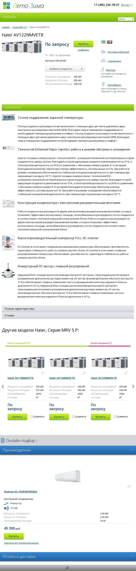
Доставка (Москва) (115, 52)
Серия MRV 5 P (19, 27)
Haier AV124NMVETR (104, 378)
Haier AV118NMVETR (20, 378)
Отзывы (9, 315)
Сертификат (111, 85)
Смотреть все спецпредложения (21, 542)
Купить (83, 44)
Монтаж (108, 70)
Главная (6, 27)
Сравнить (83, 49)
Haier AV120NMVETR (62, 378)
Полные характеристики (19, 308)
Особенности (13, 107)
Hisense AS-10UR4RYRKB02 (20, 491)
